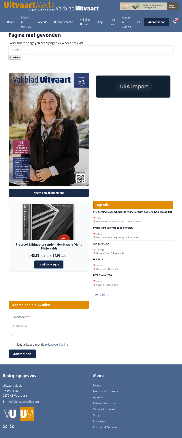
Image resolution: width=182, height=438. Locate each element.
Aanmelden (22, 354)
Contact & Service (126, 22)
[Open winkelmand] (174, 22)
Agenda (42, 22)
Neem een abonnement (49, 193)
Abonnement (156, 22)
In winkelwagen (49, 264)
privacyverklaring (56, 344)
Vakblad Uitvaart (85, 22)
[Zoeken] (138, 22)
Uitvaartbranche (63, 22)
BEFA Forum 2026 (102, 275)
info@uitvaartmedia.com (22, 402)
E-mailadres (21, 317)
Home (10, 22)
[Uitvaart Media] (51, 6)
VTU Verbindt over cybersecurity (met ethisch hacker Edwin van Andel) (132, 212)
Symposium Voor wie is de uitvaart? (113, 227)
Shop (100, 22)
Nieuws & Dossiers (26, 22)
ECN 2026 (98, 259)
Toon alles (101, 294)
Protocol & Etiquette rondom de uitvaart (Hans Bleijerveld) (49, 246)
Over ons (112, 22)
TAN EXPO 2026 (101, 243)
